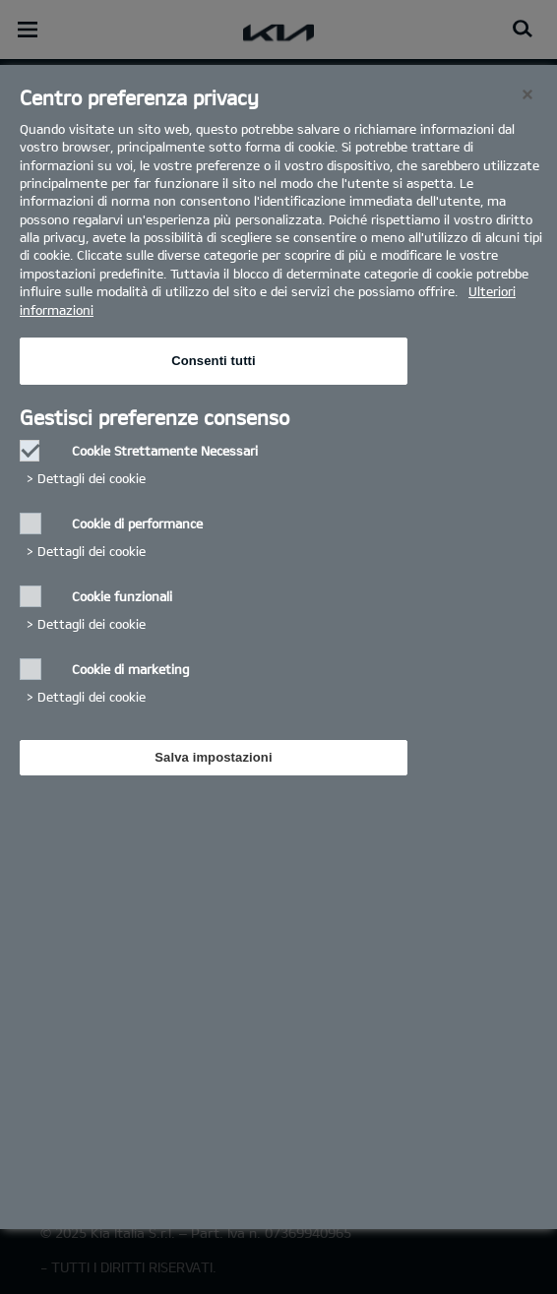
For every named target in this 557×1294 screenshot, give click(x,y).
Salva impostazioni (213, 757)
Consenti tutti (213, 360)
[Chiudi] (527, 94)
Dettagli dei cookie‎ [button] (91, 478)
